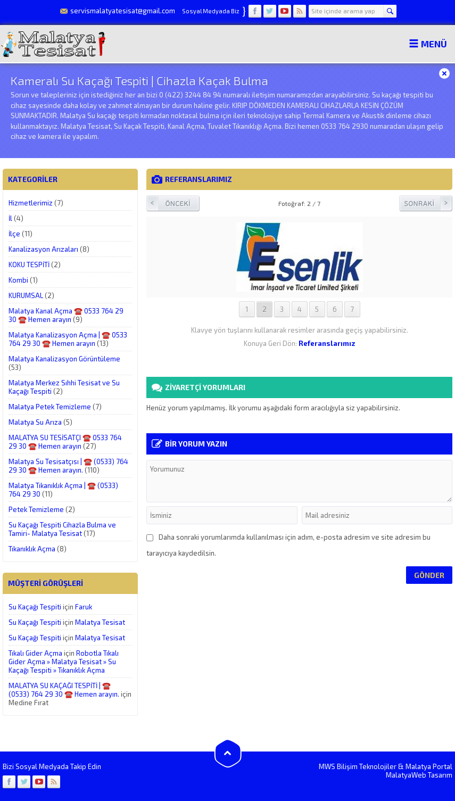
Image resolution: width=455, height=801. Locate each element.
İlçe (14, 233)
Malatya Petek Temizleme (50, 406)
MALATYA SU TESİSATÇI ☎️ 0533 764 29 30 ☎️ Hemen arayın (65, 441)
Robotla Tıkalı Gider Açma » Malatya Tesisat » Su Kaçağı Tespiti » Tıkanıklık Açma (64, 661)
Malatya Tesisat (100, 622)
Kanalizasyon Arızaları (43, 249)
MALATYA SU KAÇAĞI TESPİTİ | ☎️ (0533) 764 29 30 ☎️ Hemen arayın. (64, 689)
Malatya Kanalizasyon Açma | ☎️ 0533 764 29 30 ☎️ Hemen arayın (68, 339)
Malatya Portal (429, 766)
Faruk (83, 606)
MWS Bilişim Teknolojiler (357, 766)
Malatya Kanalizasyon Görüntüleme (64, 358)
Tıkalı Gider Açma (35, 653)
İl (10, 218)
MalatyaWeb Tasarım (419, 775)
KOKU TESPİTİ (29, 264)
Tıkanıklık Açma (32, 548)
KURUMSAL (26, 295)
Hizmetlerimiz (31, 203)
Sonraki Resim (425, 203)
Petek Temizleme (36, 509)
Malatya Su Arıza (35, 422)
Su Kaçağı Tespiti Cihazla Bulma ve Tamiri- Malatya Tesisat (62, 529)
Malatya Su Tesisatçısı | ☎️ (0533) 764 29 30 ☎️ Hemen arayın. (68, 465)
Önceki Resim (173, 203)
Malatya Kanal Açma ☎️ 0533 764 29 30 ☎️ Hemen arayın (66, 315)
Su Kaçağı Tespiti (35, 606)
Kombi (18, 280)
